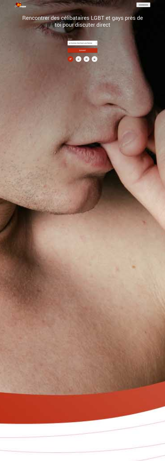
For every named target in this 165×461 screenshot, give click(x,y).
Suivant (82, 50)
